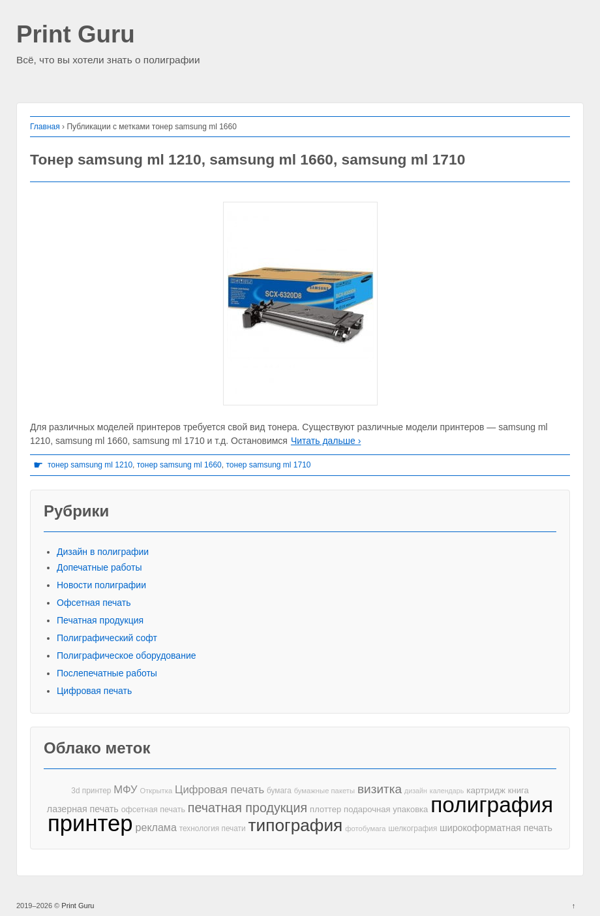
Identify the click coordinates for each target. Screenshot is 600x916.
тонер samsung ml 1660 (179, 464)
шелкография (412, 828)
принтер (90, 823)
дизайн (415, 791)
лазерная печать (83, 809)
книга (518, 790)
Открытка (156, 791)
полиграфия (491, 805)
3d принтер (91, 790)
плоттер (325, 809)
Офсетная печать (94, 602)
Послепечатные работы (107, 673)
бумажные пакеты (324, 791)
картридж (485, 790)
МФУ (125, 789)
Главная (45, 126)
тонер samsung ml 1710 (268, 464)
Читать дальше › (326, 440)
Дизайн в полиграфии (103, 551)
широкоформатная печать (496, 828)
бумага (279, 790)
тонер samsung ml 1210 (90, 464)
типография (295, 825)
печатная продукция (247, 808)
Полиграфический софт (107, 638)
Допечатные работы (99, 567)
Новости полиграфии (101, 585)
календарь (447, 791)
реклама (156, 827)
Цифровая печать (94, 691)
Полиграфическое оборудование (126, 655)
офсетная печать (153, 809)
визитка (379, 789)
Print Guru (75, 35)
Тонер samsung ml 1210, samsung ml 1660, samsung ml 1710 (247, 159)
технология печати (212, 828)
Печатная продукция (100, 620)
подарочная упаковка (386, 809)
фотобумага (365, 828)
